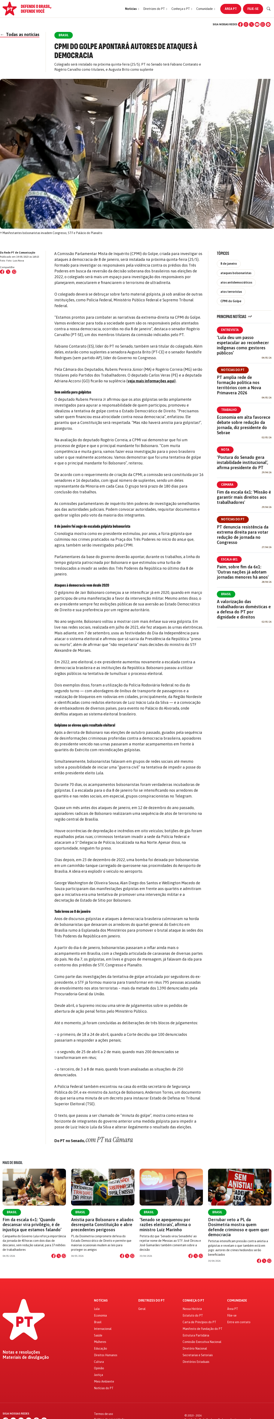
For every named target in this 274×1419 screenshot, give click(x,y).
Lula (97, 1309)
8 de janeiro (228, 263)
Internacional (103, 1328)
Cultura (99, 1361)
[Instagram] (246, 24)
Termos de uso (103, 1414)
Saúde (98, 1335)
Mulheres (100, 1342)
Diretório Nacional (195, 1348)
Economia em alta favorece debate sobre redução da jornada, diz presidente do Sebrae (243, 425)
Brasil (226, 594)
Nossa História (192, 1309)
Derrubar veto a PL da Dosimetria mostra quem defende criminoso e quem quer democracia (238, 1227)
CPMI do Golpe (230, 301)
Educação (100, 1348)
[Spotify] (268, 24)
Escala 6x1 (229, 559)
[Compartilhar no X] (59, 1256)
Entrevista (230, 330)
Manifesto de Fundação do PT (202, 1328)
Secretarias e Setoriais (198, 1355)
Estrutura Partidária (196, 1335)
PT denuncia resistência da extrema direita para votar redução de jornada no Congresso (242, 534)
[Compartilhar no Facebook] (2, 272)
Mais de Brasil (13, 1162)
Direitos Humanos (105, 1355)
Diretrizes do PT (151, 1300)
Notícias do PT (232, 370)
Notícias (101, 1300)
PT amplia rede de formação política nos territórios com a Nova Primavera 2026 (239, 385)
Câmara (227, 484)
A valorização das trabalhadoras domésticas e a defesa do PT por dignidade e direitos (244, 609)
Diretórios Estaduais (196, 1361)
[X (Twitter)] (251, 24)
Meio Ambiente (104, 1381)
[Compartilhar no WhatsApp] (14, 272)
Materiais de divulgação (26, 1357)
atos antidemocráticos (236, 282)
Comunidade (237, 1300)
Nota (225, 449)
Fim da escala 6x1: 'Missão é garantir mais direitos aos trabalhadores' (244, 497)
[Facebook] (240, 24)
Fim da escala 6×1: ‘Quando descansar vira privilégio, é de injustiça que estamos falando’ (32, 1224)
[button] (132, 9)
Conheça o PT (193, 1300)
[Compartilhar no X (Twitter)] (8, 272)
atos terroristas (231, 291)
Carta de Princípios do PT (199, 1322)
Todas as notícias (19, 34)
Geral (142, 1309)
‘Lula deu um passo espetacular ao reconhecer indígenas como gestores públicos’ (243, 345)
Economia (100, 1315)
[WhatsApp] (262, 24)
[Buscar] (269, 9)
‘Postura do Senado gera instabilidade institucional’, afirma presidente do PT (242, 462)
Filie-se (253, 9)
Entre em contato (238, 1322)
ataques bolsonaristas (235, 273)
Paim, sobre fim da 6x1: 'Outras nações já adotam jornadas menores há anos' (243, 572)
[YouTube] (257, 24)
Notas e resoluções (21, 1352)
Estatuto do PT (193, 1315)
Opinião (99, 1368)
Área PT (231, 9)
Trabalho (229, 409)
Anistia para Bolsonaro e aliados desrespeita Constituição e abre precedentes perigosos (102, 1224)
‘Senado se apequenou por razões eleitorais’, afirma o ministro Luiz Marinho (165, 1224)
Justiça (98, 1375)
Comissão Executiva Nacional (202, 1342)
